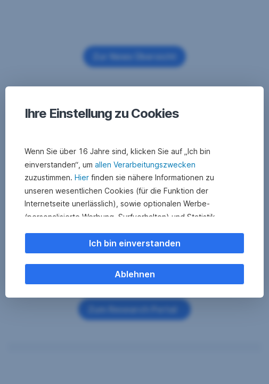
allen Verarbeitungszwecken (145, 164)
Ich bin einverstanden (135, 243)
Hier (82, 177)
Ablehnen (135, 274)
